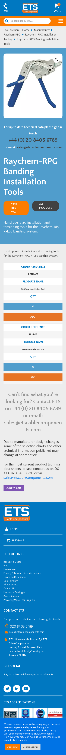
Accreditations (11, 596)
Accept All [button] (12, 747)
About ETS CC (11, 584)
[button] (56, 59)
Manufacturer (42, 30)
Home (26, 30)
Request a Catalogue (14, 592)
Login (11, 529)
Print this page (14, 207)
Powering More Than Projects (19, 600)
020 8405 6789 (21, 627)
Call (6, 11)
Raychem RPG (12, 34)
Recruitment (10, 569)
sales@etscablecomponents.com (39, 147)
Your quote (15, 540)
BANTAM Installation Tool (33, 289)
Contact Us (9, 588)
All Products (45, 205)
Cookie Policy (11, 581)
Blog (6, 565)
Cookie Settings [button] (30, 747)
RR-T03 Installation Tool (33, 349)
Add (33, 316)
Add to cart (13, 487)
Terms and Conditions (15, 577)
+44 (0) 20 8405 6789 (33, 140)
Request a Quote (12, 562)
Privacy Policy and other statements (22, 573)
